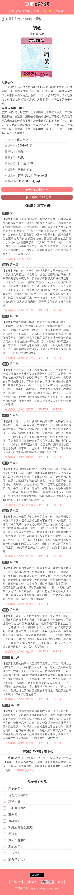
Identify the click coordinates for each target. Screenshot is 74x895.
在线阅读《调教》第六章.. (20, 556)
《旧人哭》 (13, 853)
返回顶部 (37, 875)
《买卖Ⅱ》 (12, 833)
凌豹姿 (28, 18)
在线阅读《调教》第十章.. (20, 743)
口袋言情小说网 (27, 888)
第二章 (14, 316)
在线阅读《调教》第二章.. (20, 358)
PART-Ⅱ (43, 310)
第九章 (15, 657)
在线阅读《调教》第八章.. (20, 651)
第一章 (14, 264)
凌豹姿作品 (37, 34)
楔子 (12, 213)
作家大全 (16, 881)
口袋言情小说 (14, 18)
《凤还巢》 (13, 821)
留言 (60, 881)
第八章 (14, 609)
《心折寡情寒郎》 (17, 808)
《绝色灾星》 (14, 846)
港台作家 (24, 11)
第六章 (14, 510)
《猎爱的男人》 (16, 859)
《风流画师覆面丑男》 (20, 827)
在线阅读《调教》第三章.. (20, 409)
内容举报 (47, 881)
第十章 (15, 705)
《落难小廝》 (14, 801)
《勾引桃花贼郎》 (17, 840)
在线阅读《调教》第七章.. (20, 604)
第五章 (14, 463)
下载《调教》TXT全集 (37, 197)
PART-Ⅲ (57, 310)
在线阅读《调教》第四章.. (20, 457)
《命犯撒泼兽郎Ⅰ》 (18, 795)
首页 (12, 11)
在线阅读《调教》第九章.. (20, 699)
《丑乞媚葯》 (14, 788)
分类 (36, 11)
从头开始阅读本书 (37, 189)
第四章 (14, 415)
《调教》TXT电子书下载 (37, 751)
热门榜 (47, 11)
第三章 (14, 363)
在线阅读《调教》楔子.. (18, 258)
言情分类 (32, 881)
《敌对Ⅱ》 (12, 814)
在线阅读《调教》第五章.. (20, 504)
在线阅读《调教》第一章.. (20, 310)
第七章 (14, 562)
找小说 (59, 11)
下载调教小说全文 (24, 770)
